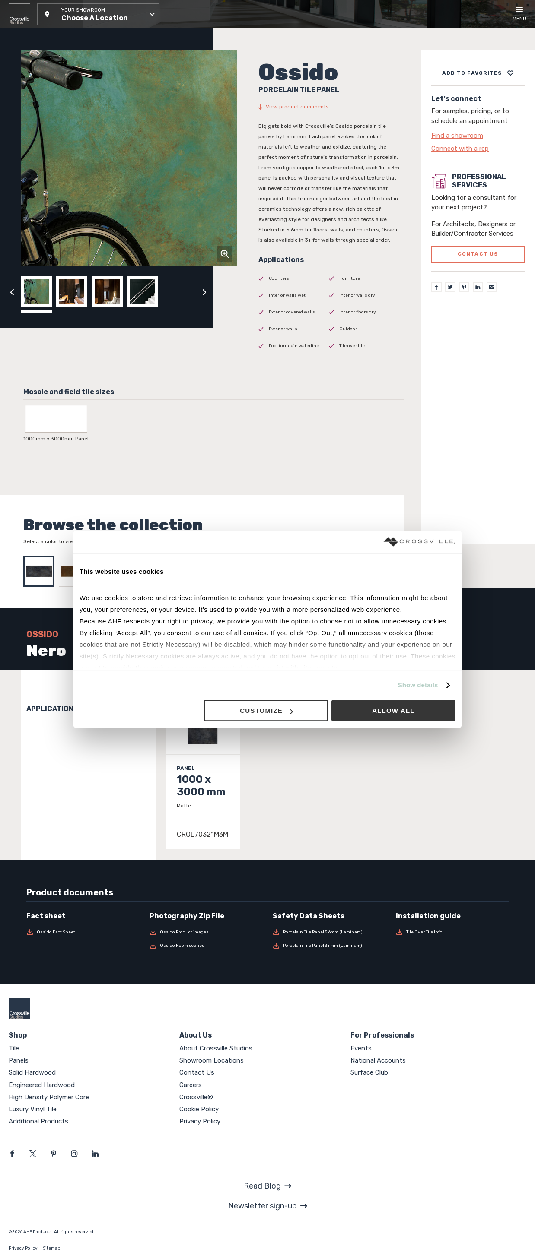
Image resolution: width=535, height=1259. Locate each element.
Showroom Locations (211, 1060)
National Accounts (378, 1060)
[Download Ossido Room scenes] (206, 945)
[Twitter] (450, 287)
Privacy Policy (199, 1121)
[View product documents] (328, 107)
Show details (418, 685)
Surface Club (369, 1072)
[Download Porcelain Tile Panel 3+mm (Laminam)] (329, 945)
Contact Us (196, 1072)
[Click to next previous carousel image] (204, 291)
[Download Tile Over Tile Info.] (452, 932)
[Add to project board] (478, 73)
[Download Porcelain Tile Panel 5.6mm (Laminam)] (329, 932)
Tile (14, 1048)
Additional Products (38, 1121)
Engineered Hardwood (42, 1085)
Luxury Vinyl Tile (33, 1109)
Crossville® (196, 1097)
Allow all (393, 711)
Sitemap (51, 1248)
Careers (190, 1085)
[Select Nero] (41, 571)
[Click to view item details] (203, 764)
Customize (266, 711)
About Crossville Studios (215, 1048)
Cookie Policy (199, 1109)
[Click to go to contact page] (478, 135)
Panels (19, 1060)
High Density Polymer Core (49, 1097)
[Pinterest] (464, 287)
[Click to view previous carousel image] (12, 291)
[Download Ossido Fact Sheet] (82, 932)
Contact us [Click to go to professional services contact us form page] (478, 254)
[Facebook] (436, 287)
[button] (98, 14)
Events (361, 1048)
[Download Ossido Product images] (206, 932)
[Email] (492, 287)
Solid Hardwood (32, 1072)
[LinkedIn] (478, 287)
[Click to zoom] (224, 254)
